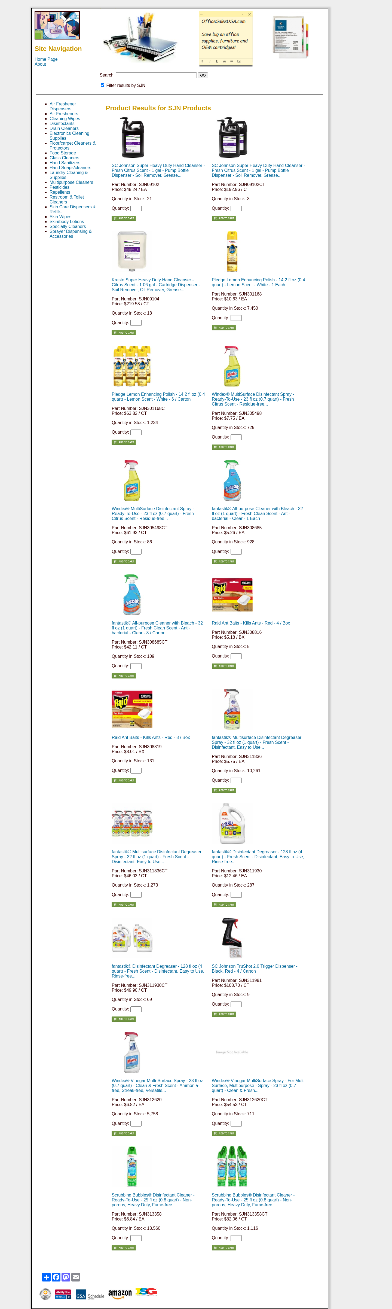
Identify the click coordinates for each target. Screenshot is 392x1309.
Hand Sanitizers (65, 162)
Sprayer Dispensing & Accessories (71, 234)
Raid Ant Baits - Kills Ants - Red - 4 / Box (251, 623)
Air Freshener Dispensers (63, 106)
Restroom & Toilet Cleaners (67, 199)
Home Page (46, 59)
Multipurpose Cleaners (71, 182)
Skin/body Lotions (67, 221)
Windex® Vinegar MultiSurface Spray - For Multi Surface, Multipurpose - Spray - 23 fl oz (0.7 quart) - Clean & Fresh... (258, 1085)
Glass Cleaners (64, 158)
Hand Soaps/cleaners (70, 167)
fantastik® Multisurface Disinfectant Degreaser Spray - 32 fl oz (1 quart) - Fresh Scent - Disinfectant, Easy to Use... (256, 742)
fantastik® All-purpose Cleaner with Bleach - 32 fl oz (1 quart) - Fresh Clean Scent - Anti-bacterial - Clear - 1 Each (257, 513)
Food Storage (63, 153)
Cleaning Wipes (65, 118)
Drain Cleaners (64, 128)
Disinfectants (62, 123)
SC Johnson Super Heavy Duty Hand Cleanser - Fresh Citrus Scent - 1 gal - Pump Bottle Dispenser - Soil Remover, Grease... (158, 170)
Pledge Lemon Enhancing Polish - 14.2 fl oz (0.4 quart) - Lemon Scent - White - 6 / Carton (158, 396)
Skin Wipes (60, 216)
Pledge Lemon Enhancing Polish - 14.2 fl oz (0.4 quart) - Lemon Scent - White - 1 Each (258, 282)
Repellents (60, 192)
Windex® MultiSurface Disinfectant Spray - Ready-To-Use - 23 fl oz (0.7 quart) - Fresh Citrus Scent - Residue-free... (253, 399)
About (40, 64)
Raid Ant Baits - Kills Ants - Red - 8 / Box (151, 737)
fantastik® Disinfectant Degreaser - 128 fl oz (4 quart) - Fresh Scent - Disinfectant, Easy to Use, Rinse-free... (258, 857)
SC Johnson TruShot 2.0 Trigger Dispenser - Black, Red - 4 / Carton (255, 968)
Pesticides (59, 187)
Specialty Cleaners (68, 226)
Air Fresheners (64, 113)
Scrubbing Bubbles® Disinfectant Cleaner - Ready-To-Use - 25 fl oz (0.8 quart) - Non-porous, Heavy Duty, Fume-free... (153, 1200)
